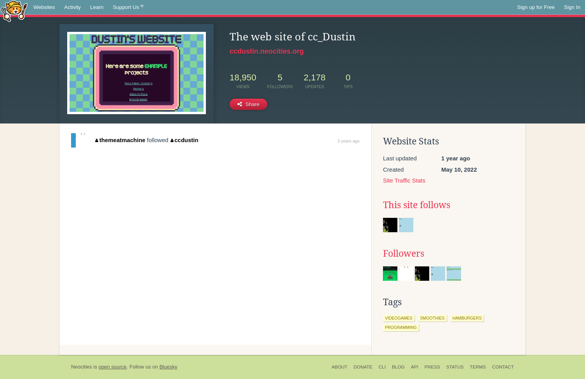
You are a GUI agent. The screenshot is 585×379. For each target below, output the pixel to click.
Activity (72, 7)
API (414, 367)
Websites (44, 7)
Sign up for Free (536, 7)
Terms (478, 367)
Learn (97, 7)
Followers (403, 254)
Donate (362, 367)
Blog (398, 367)
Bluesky (168, 367)
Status (455, 367)
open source (113, 367)
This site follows (416, 205)
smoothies (432, 318)
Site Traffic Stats (404, 180)
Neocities (81, 367)
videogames (399, 318)
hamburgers (467, 318)
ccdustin (184, 140)
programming (401, 327)
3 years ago (349, 141)
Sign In (572, 7)
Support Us (128, 7)
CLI (382, 367)
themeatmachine (120, 140)
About (340, 367)
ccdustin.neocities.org (267, 51)
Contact (503, 367)
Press (432, 367)
